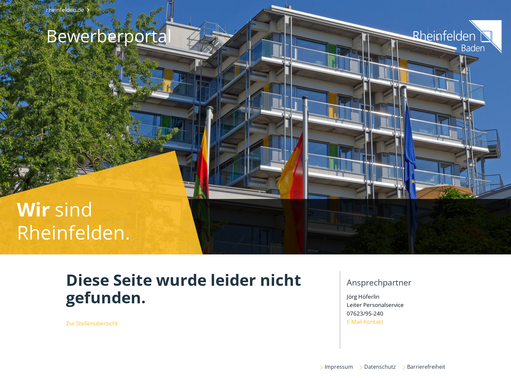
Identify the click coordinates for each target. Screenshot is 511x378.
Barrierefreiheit (426, 366)
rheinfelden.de (65, 10)
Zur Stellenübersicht (92, 323)
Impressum (339, 366)
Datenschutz (380, 366)
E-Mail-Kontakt (365, 321)
